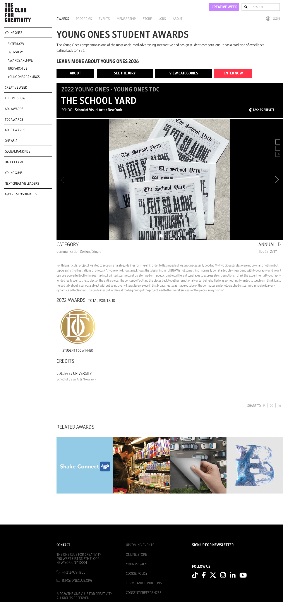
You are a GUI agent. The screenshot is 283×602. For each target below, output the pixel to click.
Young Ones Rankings (24, 77)
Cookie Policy (137, 573)
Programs (84, 19)
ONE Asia (11, 141)
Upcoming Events (140, 545)
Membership (126, 19)
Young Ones (13, 32)
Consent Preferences (143, 593)
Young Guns (13, 173)
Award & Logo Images (21, 194)
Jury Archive (17, 68)
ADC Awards (14, 109)
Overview (15, 52)
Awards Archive (20, 60)
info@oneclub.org (77, 580)
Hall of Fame (14, 162)
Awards (63, 19)
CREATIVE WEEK (224, 7)
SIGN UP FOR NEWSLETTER (213, 545)
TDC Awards (14, 119)
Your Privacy (136, 564)
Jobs (162, 19)
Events (104, 19)
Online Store (136, 554)
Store (147, 19)
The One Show (15, 98)
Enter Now (16, 44)
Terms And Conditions (144, 583)
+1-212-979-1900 (74, 572)
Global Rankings (17, 151)
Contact (63, 545)
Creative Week (16, 87)
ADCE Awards (15, 130)
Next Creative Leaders (22, 183)
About (177, 19)
